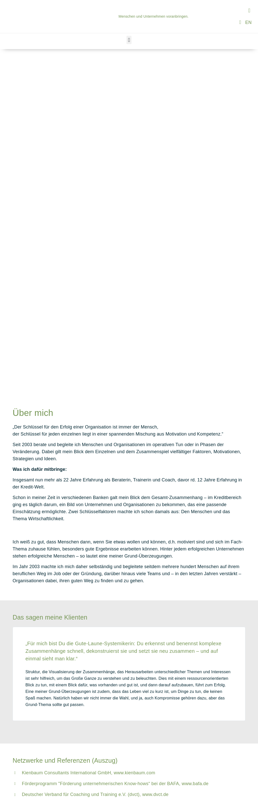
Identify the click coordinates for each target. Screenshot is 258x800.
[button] (249, 10)
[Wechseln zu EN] (248, 22)
